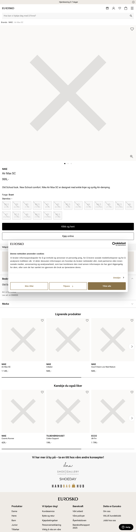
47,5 (16, 215)
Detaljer (117, 277)
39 (17, 205)
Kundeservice (48, 511)
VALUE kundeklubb (112, 516)
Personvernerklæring (51, 525)
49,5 (57, 215)
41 (47, 205)
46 (129, 205)
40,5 (37, 205)
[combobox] (66, 15)
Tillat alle (107, 286)
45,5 (119, 205)
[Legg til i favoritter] (132, 29)
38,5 (6, 205)
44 (88, 205)
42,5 (68, 205)
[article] (23, 344)
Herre (14, 516)
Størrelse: (6, 198)
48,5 (37, 215)
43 (78, 205)
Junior (15, 525)
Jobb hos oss (109, 520)
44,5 (98, 205)
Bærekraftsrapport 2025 (81, 526)
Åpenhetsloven (79, 520)
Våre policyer (79, 516)
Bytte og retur (48, 516)
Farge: (8, 194)
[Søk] (131, 16)
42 (58, 205)
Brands (4, 22)
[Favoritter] (120, 8)
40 (27, 205)
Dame (14, 511)
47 (6, 215)
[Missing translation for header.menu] (132, 8)
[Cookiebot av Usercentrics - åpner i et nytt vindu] (114, 244)
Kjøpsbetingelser (50, 520)
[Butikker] (107, 8)
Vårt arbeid (78, 511)
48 (27, 215)
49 (47, 215)
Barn (14, 520)
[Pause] (133, 2)
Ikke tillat (29, 286)
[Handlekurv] (126, 8)
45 (109, 205)
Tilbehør (15, 529)
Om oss (106, 511)
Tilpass (68, 286)
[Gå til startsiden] (8, 8)
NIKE (11, 22)
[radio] (6, 205)
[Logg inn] (113, 8)
